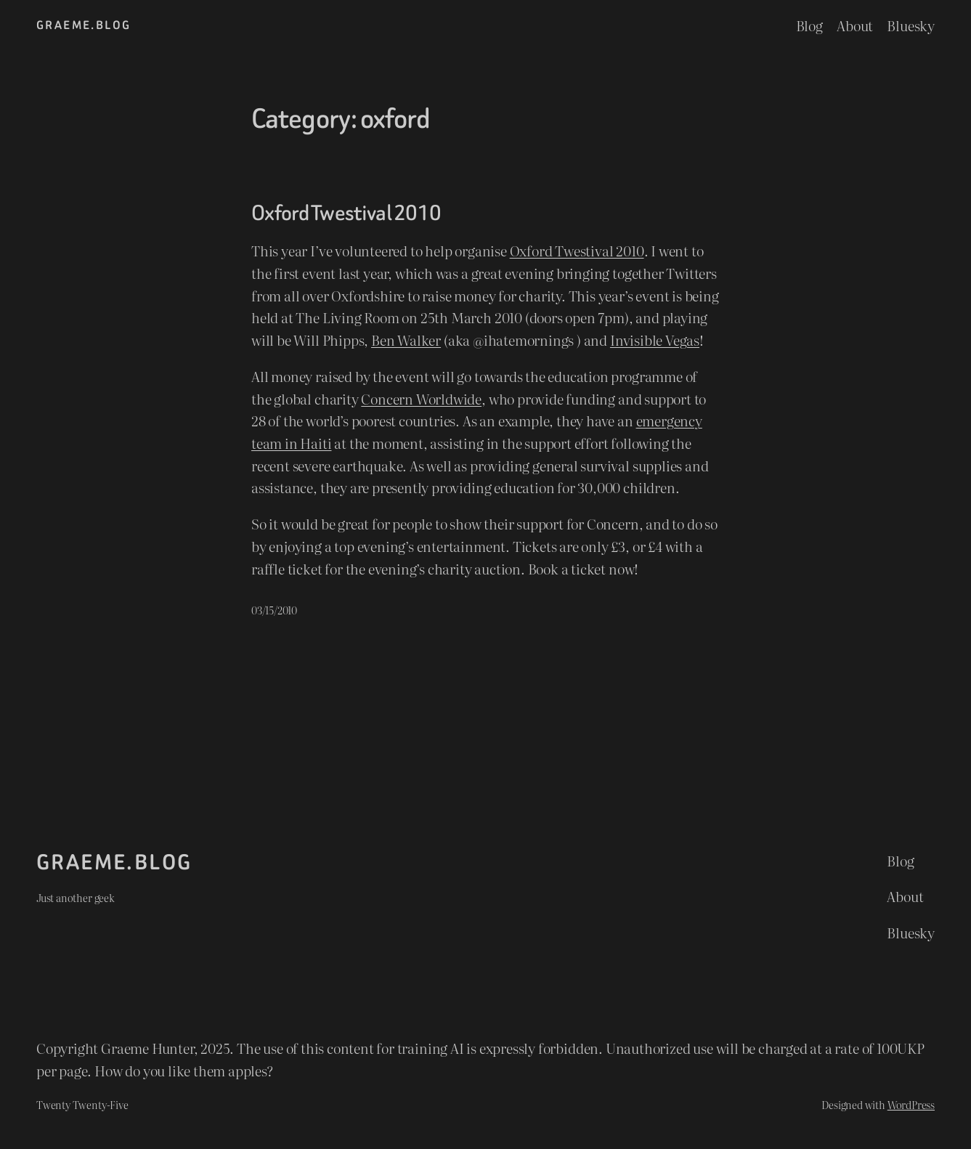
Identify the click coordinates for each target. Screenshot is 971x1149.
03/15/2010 (274, 609)
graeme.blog (83, 25)
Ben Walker (406, 339)
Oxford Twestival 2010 (346, 213)
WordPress (911, 1104)
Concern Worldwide (421, 398)
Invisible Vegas (654, 339)
